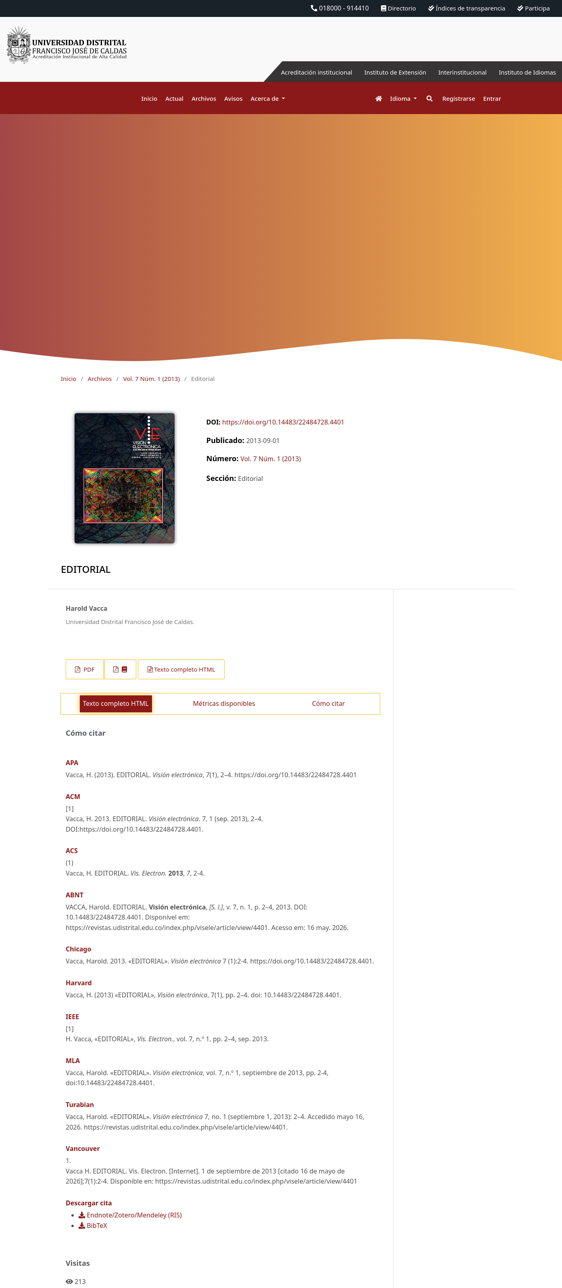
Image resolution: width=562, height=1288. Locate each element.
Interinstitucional (457, 72)
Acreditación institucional (302, 72)
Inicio (149, 98)
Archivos (203, 98)
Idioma (401, 98)
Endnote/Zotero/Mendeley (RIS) (130, 1215)
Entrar (492, 98)
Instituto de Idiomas (525, 72)
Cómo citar (328, 703)
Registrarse (458, 98)
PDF (88, 669)
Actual (174, 98)
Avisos (233, 98)
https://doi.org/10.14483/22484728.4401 (283, 422)
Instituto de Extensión (385, 72)
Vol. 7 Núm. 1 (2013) (151, 379)
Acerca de (266, 98)
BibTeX (93, 1225)
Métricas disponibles (224, 703)
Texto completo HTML (184, 669)
